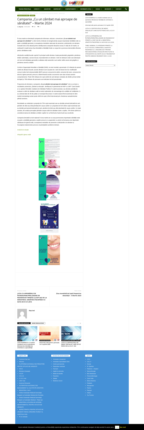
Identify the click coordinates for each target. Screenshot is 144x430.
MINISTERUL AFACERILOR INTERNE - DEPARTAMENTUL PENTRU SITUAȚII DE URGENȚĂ (29, 405)
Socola (89, 364)
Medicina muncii (57, 381)
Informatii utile (86, 9)
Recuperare (90, 385)
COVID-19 (37, 9)
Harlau (89, 392)
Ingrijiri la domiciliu (58, 371)
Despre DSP (58, 9)
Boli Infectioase (91, 373)
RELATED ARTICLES (24, 323)
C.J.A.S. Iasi (22, 378)
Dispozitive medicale (59, 366)
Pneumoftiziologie (92, 376)
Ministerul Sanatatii (24, 371)
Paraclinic (56, 376)
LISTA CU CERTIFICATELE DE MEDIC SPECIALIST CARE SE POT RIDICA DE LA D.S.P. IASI (71, 344)
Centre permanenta (58, 364)
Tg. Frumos (90, 395)
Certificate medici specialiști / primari (71, 340)
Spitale (55, 378)
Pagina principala (25, 9)
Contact (118, 9)
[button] (126, 9)
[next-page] (80, 323)
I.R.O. (88, 359)
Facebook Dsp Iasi (24, 359)
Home (18, 13)
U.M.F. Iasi (22, 381)
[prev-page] (78, 323)
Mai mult (123, 427)
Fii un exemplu (23, 416)
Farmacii (55, 369)
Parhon (89, 388)
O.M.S (21, 369)
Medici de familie (58, 373)
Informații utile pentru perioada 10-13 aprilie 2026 (49, 343)
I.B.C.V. (89, 361)
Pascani (89, 390)
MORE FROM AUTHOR (38, 323)
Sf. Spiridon (90, 366)
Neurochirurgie (91, 371)
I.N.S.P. (21, 373)
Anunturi (47, 9)
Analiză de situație (23, 130)
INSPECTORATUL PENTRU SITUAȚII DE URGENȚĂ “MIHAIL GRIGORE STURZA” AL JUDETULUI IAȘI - (30, 412)
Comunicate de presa (27, 13)
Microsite (109, 9)
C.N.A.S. (21, 376)
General (32, 15)
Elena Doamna (91, 381)
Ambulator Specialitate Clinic (61, 361)
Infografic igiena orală (24, 134)
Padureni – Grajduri (92, 369)
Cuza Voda (90, 378)
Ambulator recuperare (59, 359)
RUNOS (99, 9)
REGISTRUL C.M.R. (25, 390)
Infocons (21, 361)
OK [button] (117, 427)
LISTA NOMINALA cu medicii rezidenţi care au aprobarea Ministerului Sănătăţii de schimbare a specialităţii (26, 345)
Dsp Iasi (21, 26)
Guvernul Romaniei (24, 383)
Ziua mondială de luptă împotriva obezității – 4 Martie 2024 (68, 294)
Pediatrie (89, 383)
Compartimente (71, 9)
